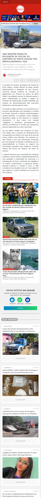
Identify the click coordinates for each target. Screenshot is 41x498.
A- (16, 80)
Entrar (5, 2)
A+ (22, 80)
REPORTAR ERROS (33, 80)
